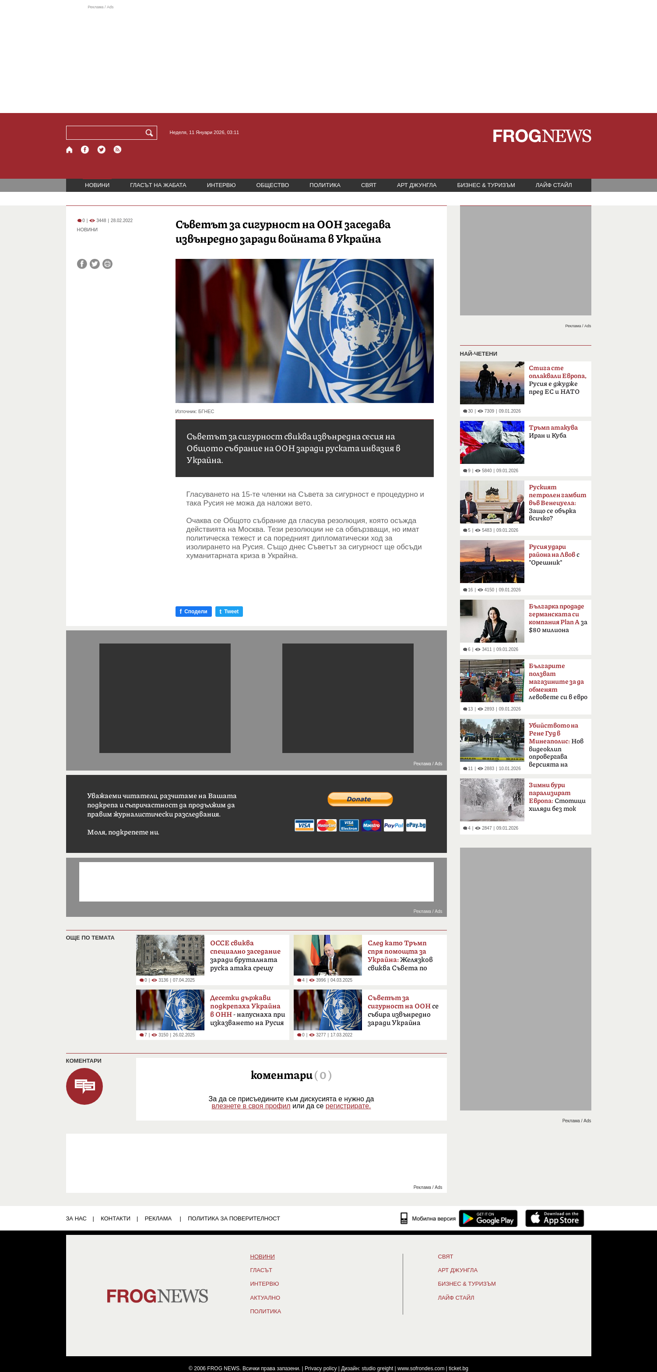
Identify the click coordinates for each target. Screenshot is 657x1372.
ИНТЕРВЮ (221, 185)
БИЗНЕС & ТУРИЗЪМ (486, 185)
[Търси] (151, 132)
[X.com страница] (101, 149)
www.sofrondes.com (420, 1368)
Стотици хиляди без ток (557, 797)
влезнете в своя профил (250, 1106)
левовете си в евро (558, 681)
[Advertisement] (328, 59)
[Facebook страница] (85, 149)
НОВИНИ (97, 185)
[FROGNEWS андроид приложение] (488, 1218)
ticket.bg (458, 1368)
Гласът (261, 1270)
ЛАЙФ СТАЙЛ (554, 185)
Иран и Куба (553, 432)
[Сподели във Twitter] (95, 264)
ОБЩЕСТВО (272, 185)
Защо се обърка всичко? (558, 503)
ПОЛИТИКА (325, 185)
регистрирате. (348, 1106)
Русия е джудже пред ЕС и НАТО (558, 380)
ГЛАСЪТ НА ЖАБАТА (158, 185)
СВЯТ (368, 185)
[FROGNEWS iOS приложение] (555, 1218)
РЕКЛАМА (158, 1218)
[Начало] (70, 149)
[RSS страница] (117, 149)
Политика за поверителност (234, 1218)
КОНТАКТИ (115, 1218)
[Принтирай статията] (107, 264)
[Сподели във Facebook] (82, 264)
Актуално (265, 1298)
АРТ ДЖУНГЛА (417, 185)
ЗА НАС (76, 1218)
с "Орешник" (554, 555)
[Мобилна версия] (428, 1218)
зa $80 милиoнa (558, 618)
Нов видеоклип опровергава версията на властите (556, 747)
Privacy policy (321, 1368)
